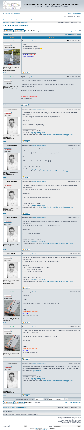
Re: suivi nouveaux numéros (39, 40)
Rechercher (77, 13)
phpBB (36, 428)
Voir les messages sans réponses (12, 19)
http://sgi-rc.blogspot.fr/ (38, 133)
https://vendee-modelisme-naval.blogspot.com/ (58, 135)
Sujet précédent (69, 34)
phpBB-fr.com (46, 429)
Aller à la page (68, 31)
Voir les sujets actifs (27, 19)
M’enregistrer (15, 13)
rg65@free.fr (37, 371)
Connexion (6, 13)
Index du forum (7, 22)
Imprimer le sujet (8, 34)
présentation (24, 22)
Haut (4, 73)
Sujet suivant (77, 34)
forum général (16, 22)
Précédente (76, 31)
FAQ (70, 13)
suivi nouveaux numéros (15, 25)
